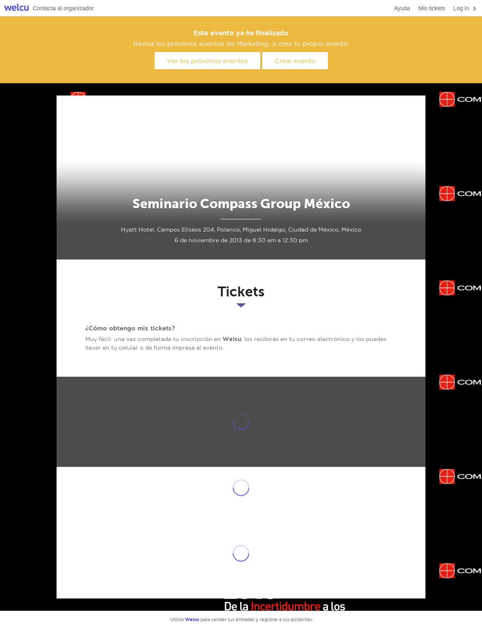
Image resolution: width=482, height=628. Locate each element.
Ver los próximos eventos (207, 60)
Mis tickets (431, 8)
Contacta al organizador (63, 8)
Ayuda (402, 8)
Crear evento (295, 60)
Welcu (16, 8)
